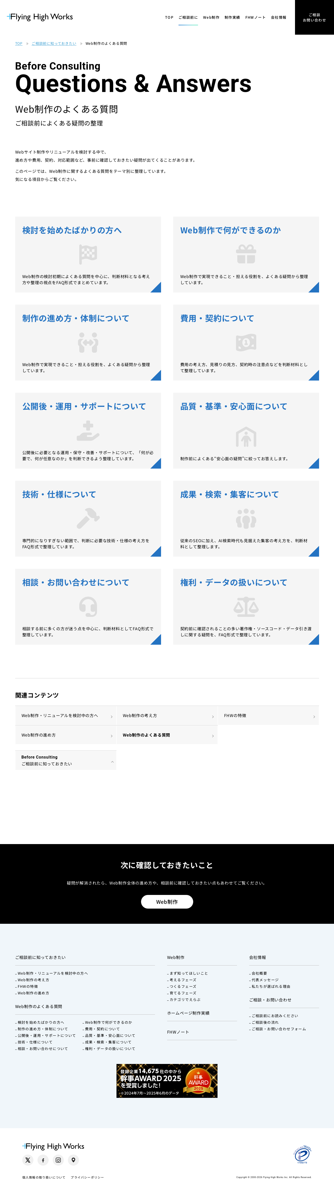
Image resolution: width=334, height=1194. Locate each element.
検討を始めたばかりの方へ (41, 1022)
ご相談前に (188, 17)
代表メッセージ (265, 979)
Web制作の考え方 (140, 715)
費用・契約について (102, 1028)
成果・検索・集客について (108, 1041)
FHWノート (255, 17)
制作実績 (232, 17)
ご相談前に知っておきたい (40, 957)
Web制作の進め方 (39, 735)
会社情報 (279, 17)
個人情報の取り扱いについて (44, 1177)
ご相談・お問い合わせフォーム (279, 1028)
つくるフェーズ (183, 986)
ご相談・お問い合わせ (270, 1000)
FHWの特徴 (235, 715)
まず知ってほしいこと (189, 973)
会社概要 (259, 973)
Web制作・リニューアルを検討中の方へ (60, 715)
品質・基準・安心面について (110, 1035)
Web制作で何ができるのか (108, 1022)
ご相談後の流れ (265, 1022)
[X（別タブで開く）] (27, 1160)
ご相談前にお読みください (275, 1015)
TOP (169, 17)
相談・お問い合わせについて (43, 1048)
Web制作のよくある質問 (146, 735)
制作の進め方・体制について (43, 1028)
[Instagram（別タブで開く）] (58, 1160)
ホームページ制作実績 (188, 1013)
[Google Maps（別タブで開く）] (73, 1160)
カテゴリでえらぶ (185, 999)
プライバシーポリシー (87, 1177)
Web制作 (211, 17)
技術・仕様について (35, 1041)
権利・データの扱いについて (110, 1048)
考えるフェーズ (183, 979)
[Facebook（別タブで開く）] (43, 1160)
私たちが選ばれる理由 (271, 986)
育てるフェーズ (183, 992)
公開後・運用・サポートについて (47, 1035)
